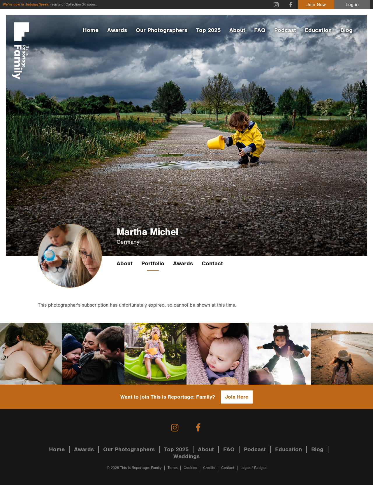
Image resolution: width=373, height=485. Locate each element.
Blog (346, 30)
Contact (212, 263)
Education (318, 30)
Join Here (236, 397)
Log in (352, 5)
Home (90, 30)
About (237, 30)
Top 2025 (208, 30)
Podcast (285, 30)
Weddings (186, 456)
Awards (117, 30)
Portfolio (152, 263)
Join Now (316, 5)
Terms (172, 468)
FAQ (259, 30)
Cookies (190, 468)
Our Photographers (161, 30)
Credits (209, 468)
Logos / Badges (253, 468)
